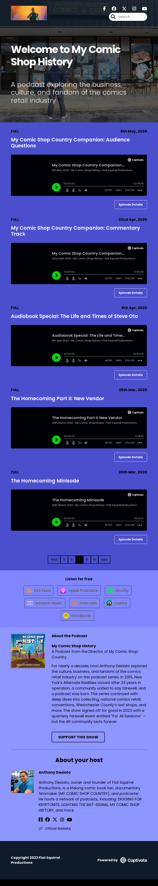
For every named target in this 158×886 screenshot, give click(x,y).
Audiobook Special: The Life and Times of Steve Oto (74, 316)
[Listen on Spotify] (119, 592)
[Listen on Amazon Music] (43, 607)
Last (104, 559)
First (54, 559)
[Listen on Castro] (118, 607)
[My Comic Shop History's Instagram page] (131, 9)
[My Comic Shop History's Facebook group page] (111, 9)
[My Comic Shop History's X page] (122, 9)
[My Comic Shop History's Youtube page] (142, 9)
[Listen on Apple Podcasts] (79, 592)
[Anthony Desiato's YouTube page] (61, 826)
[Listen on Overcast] (84, 607)
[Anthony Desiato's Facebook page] (41, 826)
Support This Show (78, 744)
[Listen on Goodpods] (77, 622)
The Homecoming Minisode (45, 480)
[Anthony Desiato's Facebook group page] (45, 826)
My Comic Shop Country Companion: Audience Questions (70, 142)
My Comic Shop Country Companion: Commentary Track (75, 231)
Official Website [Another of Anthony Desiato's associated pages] (55, 835)
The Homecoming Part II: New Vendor (57, 398)
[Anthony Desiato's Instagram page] (56, 826)
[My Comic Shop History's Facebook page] (104, 9)
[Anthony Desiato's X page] (51, 826)
